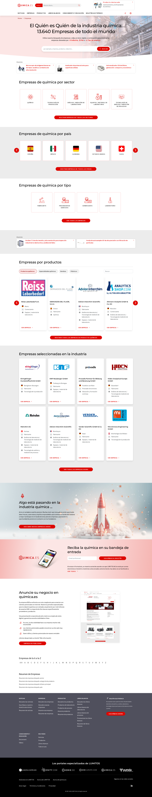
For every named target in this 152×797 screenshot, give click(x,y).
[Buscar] (79, 5)
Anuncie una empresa (45, 710)
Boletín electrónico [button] (94, 13)
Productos (41, 740)
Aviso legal (22, 786)
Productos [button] (41, 13)
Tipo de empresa (94, 40)
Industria (74, 40)
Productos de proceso (65, 708)
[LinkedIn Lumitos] (131, 786)
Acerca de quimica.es (59, 780)
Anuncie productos (64, 711)
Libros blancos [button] (54, 13)
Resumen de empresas (45, 714)
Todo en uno (42, 747)
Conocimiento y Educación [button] (73, 13)
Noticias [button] (21, 13)
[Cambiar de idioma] (130, 13)
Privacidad (52, 786)
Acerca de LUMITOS (43, 780)
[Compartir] (125, 13)
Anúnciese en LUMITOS (26, 780)
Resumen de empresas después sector (31, 678)
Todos (38, 5)
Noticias (41, 737)
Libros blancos (43, 743)
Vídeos (21, 743)
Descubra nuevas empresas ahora (37, 527)
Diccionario (22, 739)
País (82, 40)
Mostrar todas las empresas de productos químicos (76, 338)
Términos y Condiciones (37, 786)
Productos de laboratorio (66, 705)
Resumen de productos (65, 714)
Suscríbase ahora (116, 714)
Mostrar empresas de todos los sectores (76, 117)
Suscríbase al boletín (112, 558)
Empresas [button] (30, 13)
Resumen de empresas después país (30, 687)
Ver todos (73, 571)
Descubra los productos (65, 702)
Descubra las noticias (26, 702)
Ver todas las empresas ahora (76, 469)
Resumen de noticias (26, 710)
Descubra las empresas (46, 702)
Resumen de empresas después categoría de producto (36, 681)
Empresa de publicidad (32, 643)
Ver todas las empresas (76, 221)
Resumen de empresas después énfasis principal (35, 684)
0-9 (21, 662)
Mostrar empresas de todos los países (76, 169)
